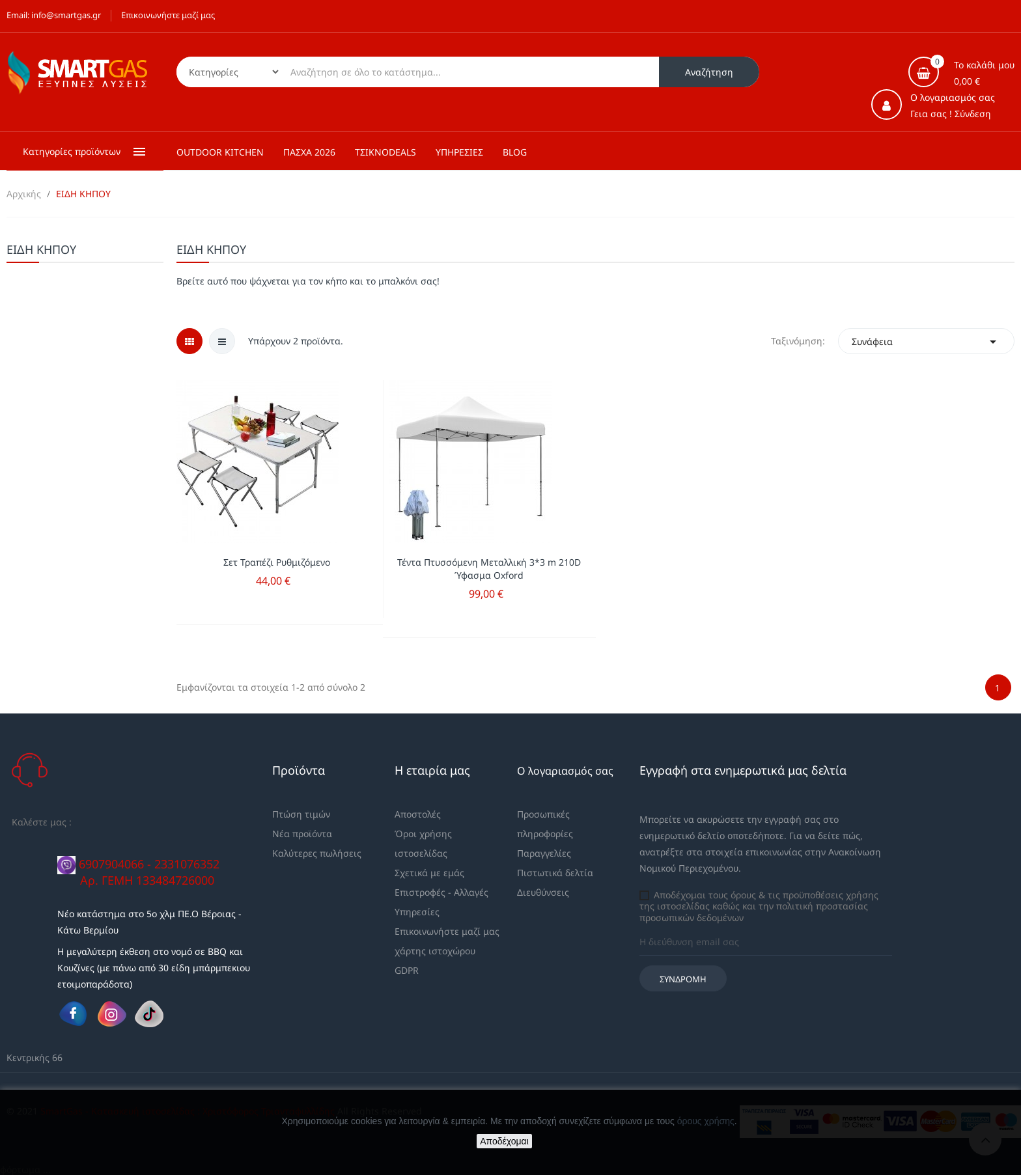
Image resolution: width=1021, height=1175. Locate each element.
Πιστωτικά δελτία (555, 872)
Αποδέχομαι (504, 1141)
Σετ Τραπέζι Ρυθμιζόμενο (276, 562)
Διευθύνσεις (543, 892)
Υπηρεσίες (417, 911)
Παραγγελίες (544, 853)
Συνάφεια (926, 341)
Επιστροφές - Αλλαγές (441, 892)
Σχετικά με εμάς (429, 872)
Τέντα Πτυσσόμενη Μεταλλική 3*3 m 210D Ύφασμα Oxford (489, 568)
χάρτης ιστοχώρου (435, 951)
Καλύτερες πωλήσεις (316, 853)
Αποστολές (418, 814)
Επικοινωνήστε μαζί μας (168, 15)
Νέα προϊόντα (302, 833)
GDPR (407, 970)
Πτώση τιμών (301, 814)
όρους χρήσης (705, 1121)
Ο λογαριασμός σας (565, 771)
